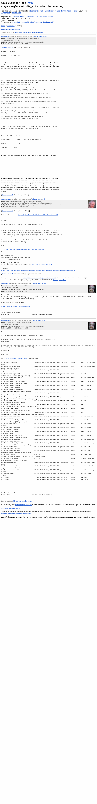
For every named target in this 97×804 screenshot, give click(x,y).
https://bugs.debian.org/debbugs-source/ (15, 513)
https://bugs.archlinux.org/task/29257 (15, 306)
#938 (30, 2)
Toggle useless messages (10, 29)
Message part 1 (7, 47)
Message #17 (5, 283)
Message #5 (5, 36)
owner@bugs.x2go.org (23, 505)
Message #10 (5, 199)
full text (35, 36)
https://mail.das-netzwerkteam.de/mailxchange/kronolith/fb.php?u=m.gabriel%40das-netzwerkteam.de (38, 271)
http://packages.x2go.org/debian (16, 358)
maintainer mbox (37, 32)
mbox (40, 36)
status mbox (27, 32)
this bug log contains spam (22, 501)
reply (45, 36)
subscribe (10, 26)
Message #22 (5, 320)
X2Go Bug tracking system (10, 508)
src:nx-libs (16, 13)
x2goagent (13, 11)
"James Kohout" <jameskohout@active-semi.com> (33, 17)
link (64, 280)
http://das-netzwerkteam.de (42, 265)
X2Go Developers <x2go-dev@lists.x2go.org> (59, 11)
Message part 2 (7, 195)
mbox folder (18, 32)
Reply (3, 26)
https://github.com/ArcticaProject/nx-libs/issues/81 (33, 22)
